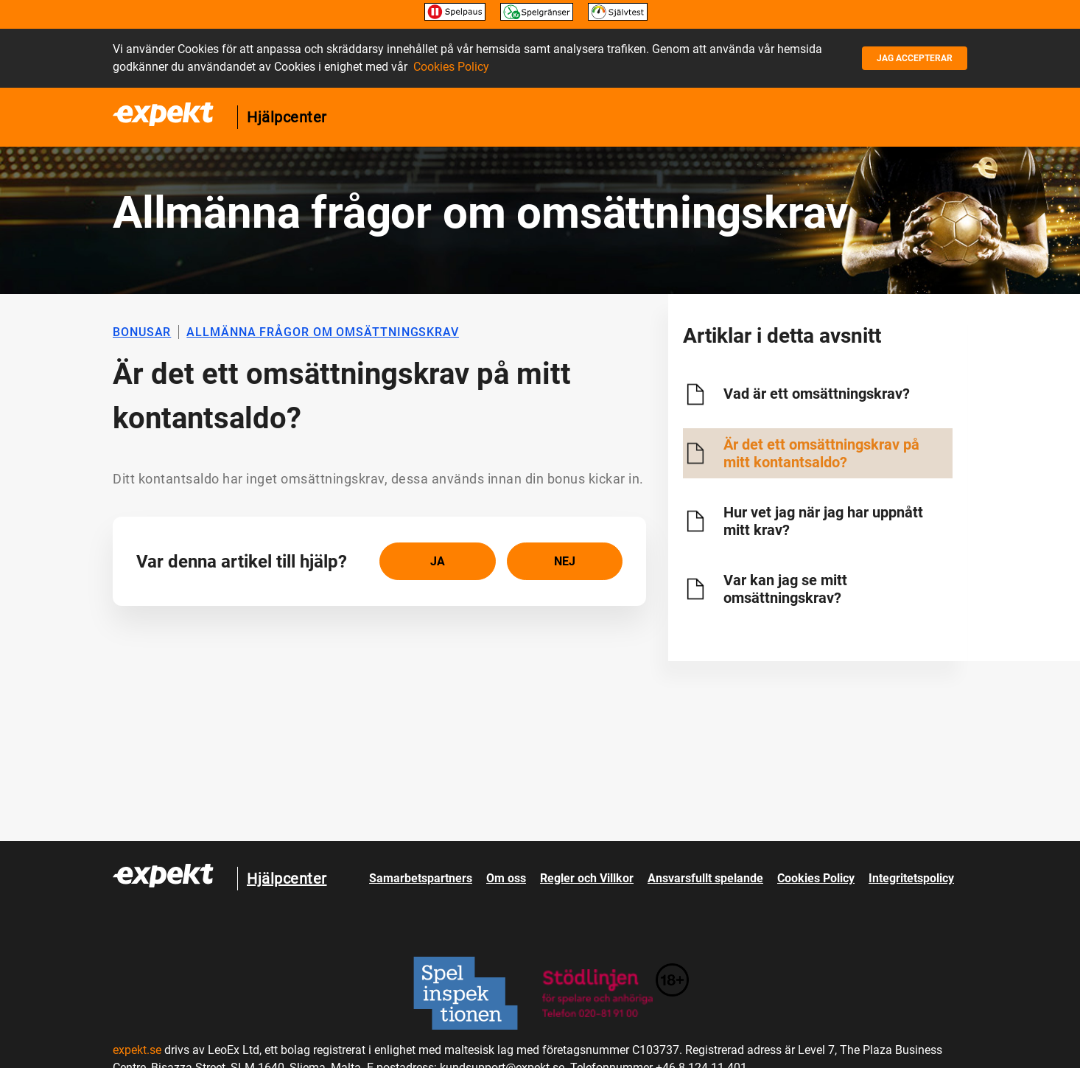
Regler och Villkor (587, 878)
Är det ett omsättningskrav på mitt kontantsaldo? (821, 453)
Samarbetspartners (420, 878)
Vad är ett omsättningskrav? (816, 393)
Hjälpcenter (287, 117)
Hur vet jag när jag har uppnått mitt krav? (823, 521)
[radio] (437, 561)
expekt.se (137, 1050)
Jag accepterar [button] (915, 58)
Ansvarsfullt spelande (705, 878)
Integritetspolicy (911, 878)
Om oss (506, 878)
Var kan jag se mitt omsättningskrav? (785, 589)
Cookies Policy (451, 67)
